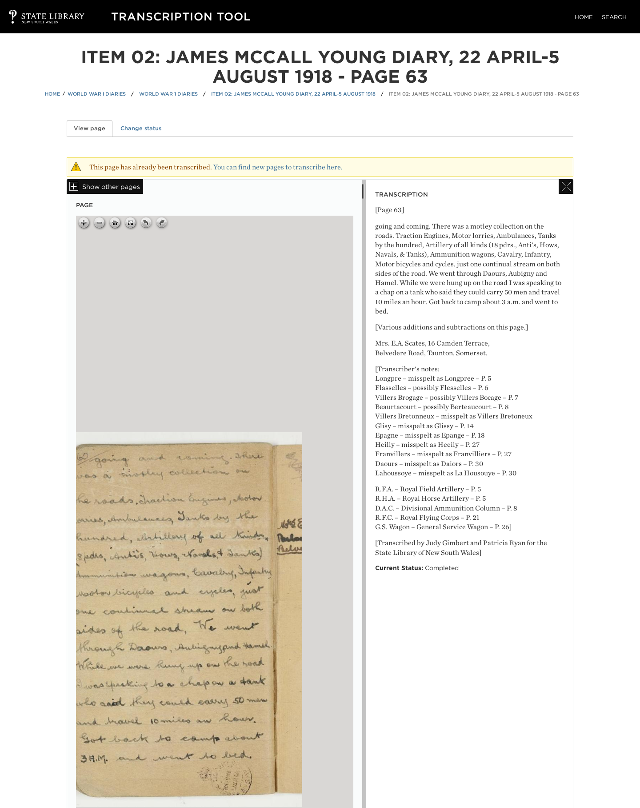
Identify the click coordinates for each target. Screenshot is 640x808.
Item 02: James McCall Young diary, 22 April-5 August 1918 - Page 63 (484, 94)
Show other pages (111, 186)
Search (614, 17)
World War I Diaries (97, 94)
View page (93, 128)
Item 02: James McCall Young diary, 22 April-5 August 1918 (293, 94)
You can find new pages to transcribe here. (278, 167)
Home (584, 17)
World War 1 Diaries (168, 94)
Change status (140, 128)
